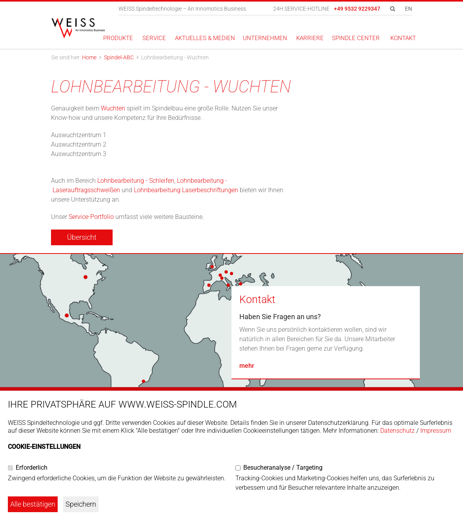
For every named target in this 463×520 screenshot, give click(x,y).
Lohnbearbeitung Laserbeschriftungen (186, 190)
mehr (246, 365)
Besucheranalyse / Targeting (283, 467)
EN (408, 9)
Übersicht (82, 237)
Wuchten (114, 108)
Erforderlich (31, 467)
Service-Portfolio (91, 216)
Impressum (435, 430)
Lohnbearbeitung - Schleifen (135, 180)
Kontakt (257, 299)
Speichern (81, 504)
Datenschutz (397, 430)
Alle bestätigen (32, 504)
